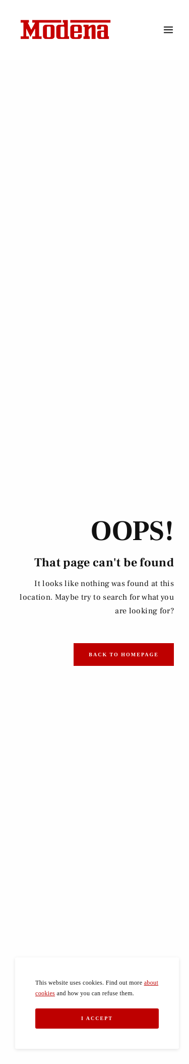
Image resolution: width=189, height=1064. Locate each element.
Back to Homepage (124, 654)
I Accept (97, 1018)
